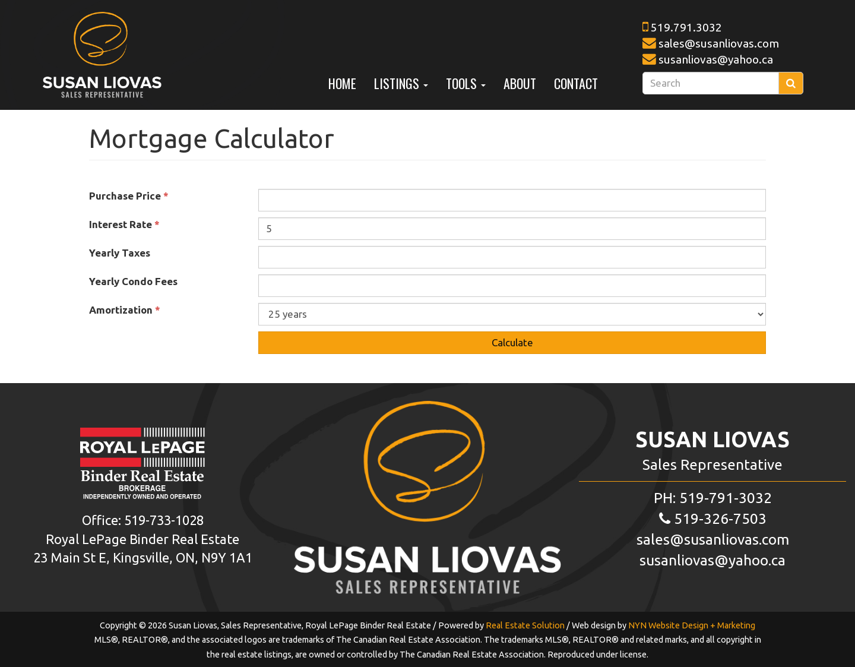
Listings (401, 83)
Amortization (124, 309)
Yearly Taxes (122, 252)
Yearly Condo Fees (135, 281)
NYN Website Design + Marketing (691, 625)
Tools (466, 83)
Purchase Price (129, 195)
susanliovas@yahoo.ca (715, 59)
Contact (576, 83)
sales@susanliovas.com (718, 43)
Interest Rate (124, 224)
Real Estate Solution (525, 625)
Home (342, 83)
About (520, 83)
